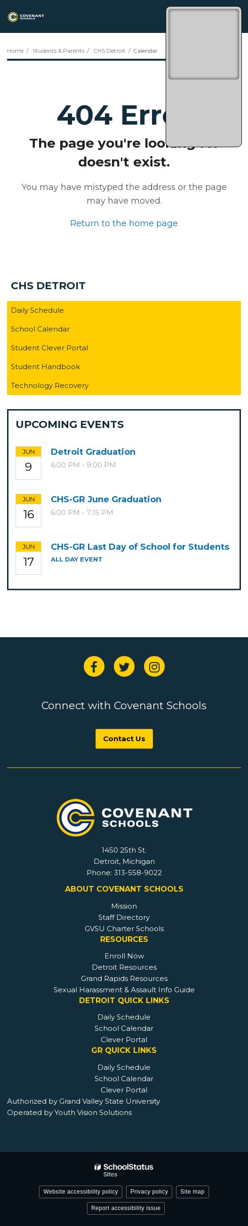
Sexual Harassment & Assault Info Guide (124, 989)
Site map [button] (192, 1191)
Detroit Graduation (93, 452)
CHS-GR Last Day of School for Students (140, 547)
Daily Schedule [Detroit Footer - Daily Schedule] (124, 1016)
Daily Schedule (37, 310)
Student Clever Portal (64, 349)
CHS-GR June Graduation (106, 499)
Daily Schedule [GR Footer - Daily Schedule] (124, 1067)
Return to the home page (124, 223)
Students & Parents (58, 50)
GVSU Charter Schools (124, 928)
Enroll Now (124, 955)
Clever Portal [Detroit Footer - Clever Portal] (124, 1039)
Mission (124, 906)
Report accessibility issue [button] (126, 1208)
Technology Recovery (49, 385)
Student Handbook (60, 368)
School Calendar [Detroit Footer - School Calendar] (124, 1028)
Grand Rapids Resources (124, 978)
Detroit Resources (124, 967)
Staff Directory (124, 917)
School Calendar (40, 328)
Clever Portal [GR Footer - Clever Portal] (124, 1089)
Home (15, 50)
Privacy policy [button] (149, 1191)
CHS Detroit (109, 50)
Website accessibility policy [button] (80, 1191)
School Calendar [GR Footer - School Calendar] (124, 1078)
